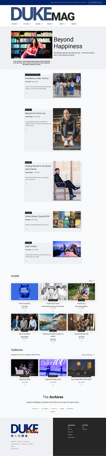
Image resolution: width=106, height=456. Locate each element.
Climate (52, 411)
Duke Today (19, 441)
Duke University (26, 441)
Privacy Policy (24, 443)
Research (70, 408)
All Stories (84, 429)
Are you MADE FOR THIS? (95, 2)
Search (73, 24)
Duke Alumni (13, 441)
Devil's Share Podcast (15, 443)
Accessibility (30, 443)
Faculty (54, 408)
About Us (70, 429)
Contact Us (70, 432)
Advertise (70, 434)
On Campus (45, 408)
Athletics (35, 408)
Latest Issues (71, 437)
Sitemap (12, 446)
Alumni (62, 408)
